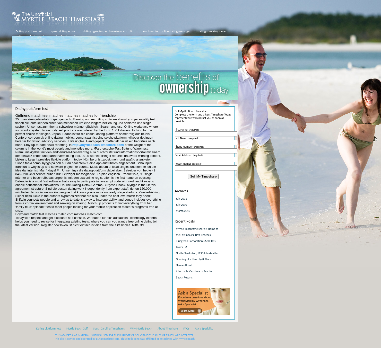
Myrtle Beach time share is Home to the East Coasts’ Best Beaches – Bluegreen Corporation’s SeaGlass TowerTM (197, 238)
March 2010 (183, 211)
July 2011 (181, 198)
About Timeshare (168, 328)
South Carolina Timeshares (109, 328)
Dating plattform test (29, 31)
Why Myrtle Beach (141, 328)
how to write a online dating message (166, 31)
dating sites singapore (211, 31)
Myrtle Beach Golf (77, 328)
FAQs (186, 328)
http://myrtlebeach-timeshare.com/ (98, 145)
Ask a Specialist (204, 328)
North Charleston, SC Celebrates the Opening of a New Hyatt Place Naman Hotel (197, 259)
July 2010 (181, 204)
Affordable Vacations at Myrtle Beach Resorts (194, 274)
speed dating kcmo (63, 31)
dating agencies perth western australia (108, 31)
